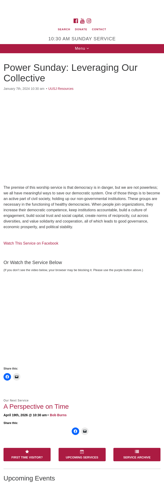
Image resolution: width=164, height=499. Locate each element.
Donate (81, 29)
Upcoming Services (82, 454)
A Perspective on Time (36, 406)
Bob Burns (58, 415)
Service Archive (137, 454)
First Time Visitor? (27, 454)
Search (64, 29)
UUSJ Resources (60, 89)
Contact (99, 29)
